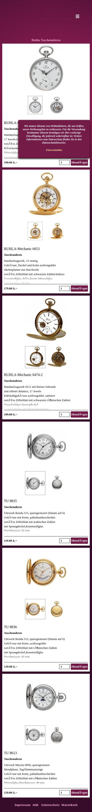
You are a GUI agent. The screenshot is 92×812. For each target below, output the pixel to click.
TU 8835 (10, 501)
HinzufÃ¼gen (79, 162)
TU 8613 (10, 753)
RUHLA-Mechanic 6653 (22, 249)
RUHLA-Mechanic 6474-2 (23, 375)
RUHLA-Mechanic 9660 (22, 123)
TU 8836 (10, 627)
